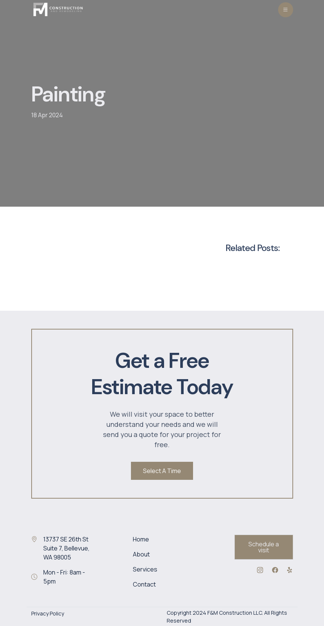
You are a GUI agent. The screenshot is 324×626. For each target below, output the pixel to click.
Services (145, 569)
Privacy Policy (47, 613)
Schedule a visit (263, 547)
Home (141, 539)
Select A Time (162, 471)
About (141, 554)
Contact (144, 584)
